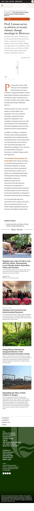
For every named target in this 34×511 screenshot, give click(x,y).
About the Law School (10, 454)
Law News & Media (9, 452)
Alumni (4, 432)
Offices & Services (9, 441)
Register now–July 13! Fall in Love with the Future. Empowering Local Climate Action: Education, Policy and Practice (17, 272)
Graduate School (18, 1)
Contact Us (6, 458)
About (3, 1)
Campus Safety (8, 446)
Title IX (5, 448)
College (6, 1)
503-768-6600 (6, 478)
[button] (32, 71)
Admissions (5, 426)
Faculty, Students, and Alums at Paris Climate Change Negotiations (17, 233)
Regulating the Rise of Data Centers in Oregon (14, 402)
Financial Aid (6, 430)
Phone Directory (8, 460)
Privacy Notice (7, 465)
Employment (7, 445)
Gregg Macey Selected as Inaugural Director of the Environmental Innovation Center (16, 359)
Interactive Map (8, 464)
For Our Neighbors (9, 443)
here (8, 284)
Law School (11, 1)
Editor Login (7, 467)
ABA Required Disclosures (12, 450)
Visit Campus (7, 462)
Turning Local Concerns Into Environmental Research (14, 319)
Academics (5, 428)
